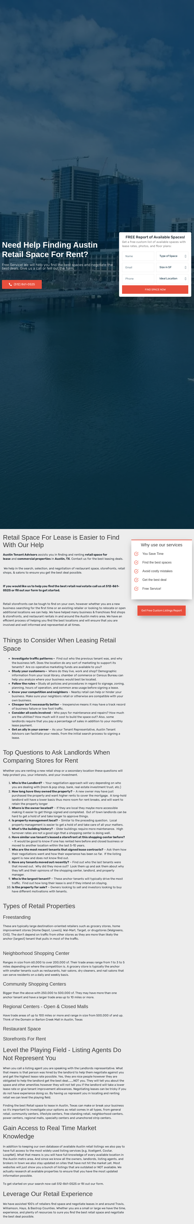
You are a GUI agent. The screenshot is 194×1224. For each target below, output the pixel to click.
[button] (22, 284)
